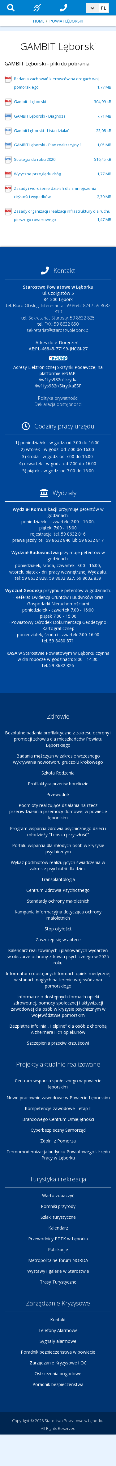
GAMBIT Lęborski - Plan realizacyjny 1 (62, 145)
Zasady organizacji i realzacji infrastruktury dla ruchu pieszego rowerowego (62, 216)
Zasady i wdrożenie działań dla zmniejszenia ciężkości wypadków (62, 193)
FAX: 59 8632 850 (62, 324)
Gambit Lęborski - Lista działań (62, 131)
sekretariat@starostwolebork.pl (58, 330)
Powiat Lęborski (66, 21)
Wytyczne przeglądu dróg (62, 174)
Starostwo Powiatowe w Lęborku (74, 1420)
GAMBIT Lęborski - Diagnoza (62, 116)
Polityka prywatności (58, 398)
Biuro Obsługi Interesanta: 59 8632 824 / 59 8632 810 (61, 309)
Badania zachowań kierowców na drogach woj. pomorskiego (62, 83)
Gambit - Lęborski (62, 102)
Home (39, 21)
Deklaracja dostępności (58, 404)
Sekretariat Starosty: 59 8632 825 (61, 318)
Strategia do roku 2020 (62, 159)
